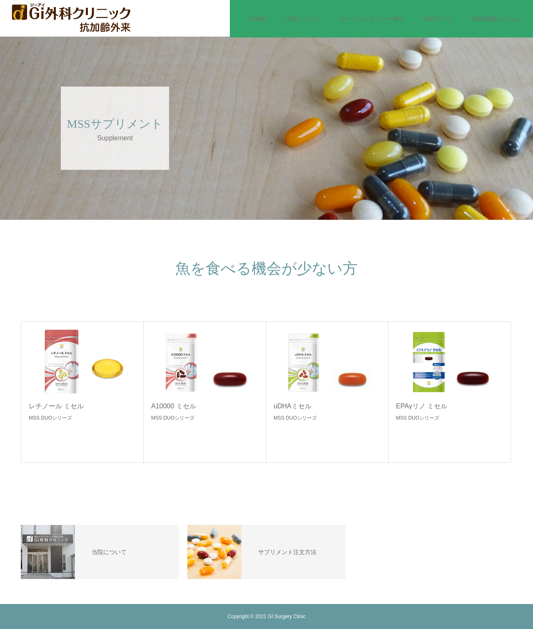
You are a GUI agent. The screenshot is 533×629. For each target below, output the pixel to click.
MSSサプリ (438, 18)
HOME (257, 18)
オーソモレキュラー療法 (372, 18)
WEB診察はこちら (496, 18)
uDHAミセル (292, 406)
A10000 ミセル (173, 406)
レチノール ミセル (56, 406)
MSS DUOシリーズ (50, 418)
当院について (303, 18)
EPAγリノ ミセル (421, 406)
